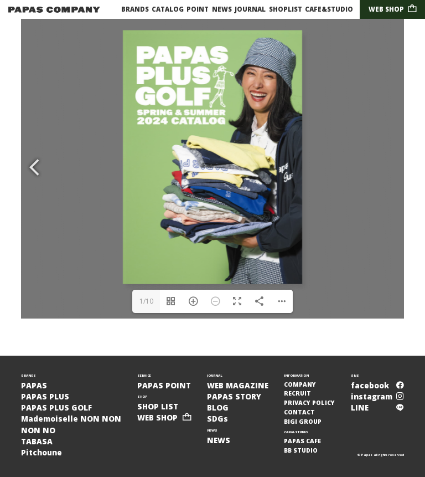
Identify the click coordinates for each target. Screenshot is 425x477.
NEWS (222, 9)
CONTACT (299, 412)
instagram (377, 397)
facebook (377, 386)
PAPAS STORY (234, 397)
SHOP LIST (157, 407)
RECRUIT (297, 393)
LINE (377, 408)
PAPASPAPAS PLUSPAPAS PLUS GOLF (56, 397)
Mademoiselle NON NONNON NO (71, 424)
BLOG (218, 408)
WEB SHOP (392, 9)
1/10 (146, 301)
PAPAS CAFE (302, 441)
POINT (197, 9)
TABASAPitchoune (41, 447)
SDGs (217, 419)
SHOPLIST (285, 9)
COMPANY (300, 384)
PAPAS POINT (164, 386)
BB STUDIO (301, 450)
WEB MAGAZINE (237, 386)
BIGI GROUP (303, 421)
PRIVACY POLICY (309, 403)
